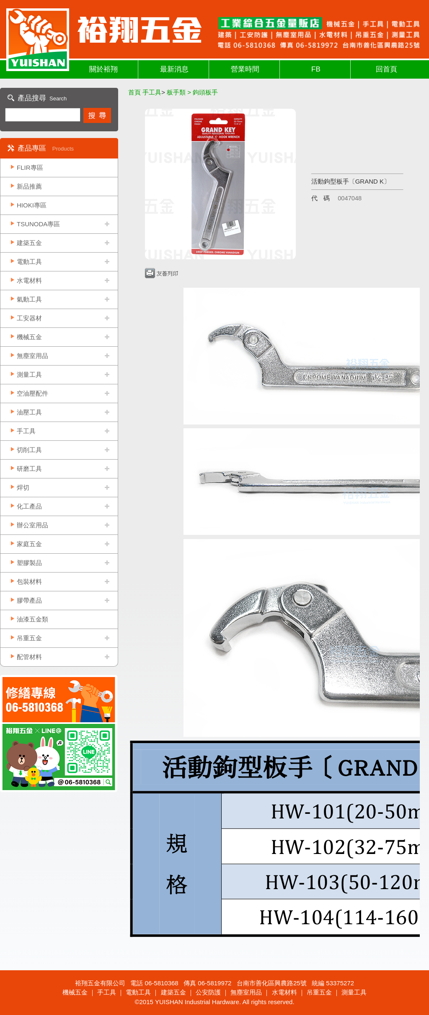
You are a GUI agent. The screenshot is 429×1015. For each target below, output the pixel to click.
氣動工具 (29, 299)
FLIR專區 (30, 167)
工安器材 (29, 318)
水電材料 (29, 280)
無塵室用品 (32, 355)
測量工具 (29, 374)
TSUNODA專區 (38, 224)
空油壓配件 (32, 393)
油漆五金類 (32, 619)
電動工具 (29, 261)
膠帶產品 (29, 600)
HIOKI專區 (32, 205)
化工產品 (29, 506)
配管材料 (29, 656)
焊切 (23, 487)
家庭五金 (29, 543)
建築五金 (29, 242)
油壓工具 (29, 412)
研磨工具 (29, 468)
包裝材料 (29, 581)
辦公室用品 (32, 525)
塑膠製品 (29, 562)
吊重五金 (29, 638)
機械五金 (29, 336)
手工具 (26, 431)
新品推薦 (29, 186)
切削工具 (29, 449)
